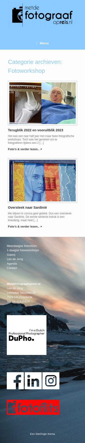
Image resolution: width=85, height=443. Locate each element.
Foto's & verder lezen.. (25, 149)
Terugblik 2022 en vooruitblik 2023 (35, 130)
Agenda (12, 263)
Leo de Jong (15, 259)
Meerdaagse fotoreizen (22, 246)
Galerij (11, 254)
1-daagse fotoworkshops (23, 250)
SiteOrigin (41, 434)
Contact (12, 268)
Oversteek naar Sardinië (27, 207)
